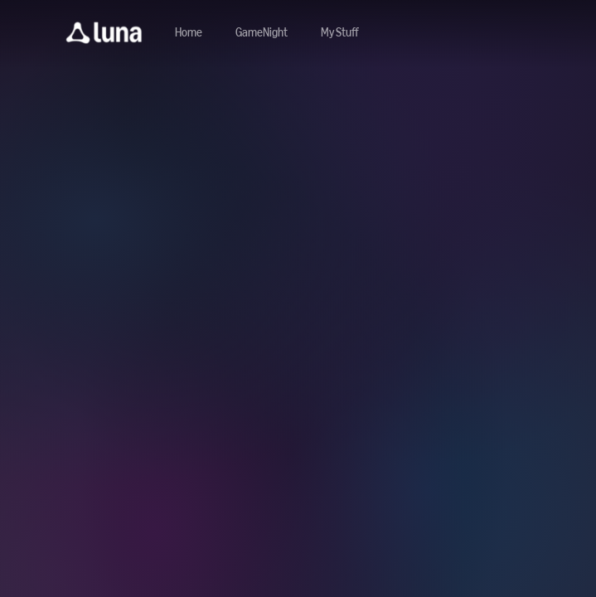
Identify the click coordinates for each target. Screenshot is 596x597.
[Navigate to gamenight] (261, 33)
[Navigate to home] (189, 33)
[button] (104, 33)
